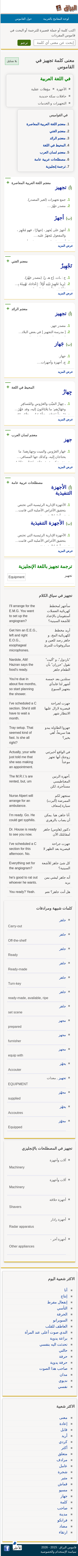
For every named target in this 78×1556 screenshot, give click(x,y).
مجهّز (61, 1092)
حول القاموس (22, 18)
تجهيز (61, 1078)
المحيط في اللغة (53, 145)
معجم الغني (57, 131)
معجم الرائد (57, 138)
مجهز (61, 1020)
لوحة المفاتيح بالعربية (55, 18)
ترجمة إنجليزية (55, 166)
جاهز (62, 920)
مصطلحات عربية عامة (49, 159)
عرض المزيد (64, 245)
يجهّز (62, 1063)
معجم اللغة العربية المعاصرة (45, 124)
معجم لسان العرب (52, 152)
